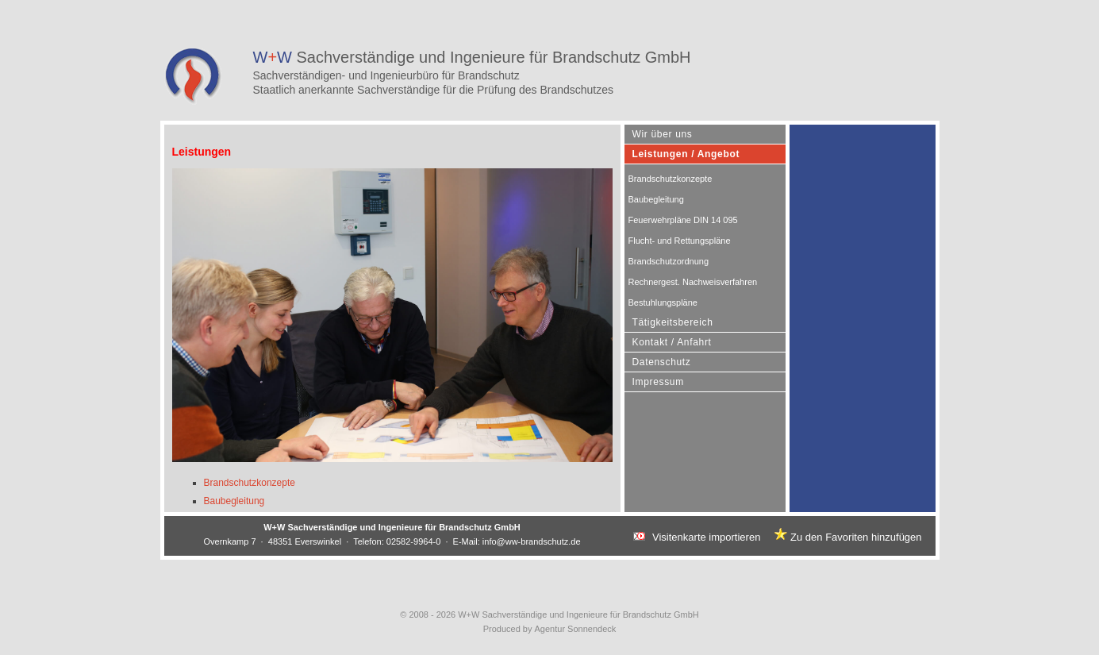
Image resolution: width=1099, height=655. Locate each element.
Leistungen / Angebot (686, 154)
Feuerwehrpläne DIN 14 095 (683, 220)
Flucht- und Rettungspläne (679, 240)
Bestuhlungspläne (662, 302)
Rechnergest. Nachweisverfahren (693, 282)
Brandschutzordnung (668, 261)
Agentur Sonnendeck (576, 629)
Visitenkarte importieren (706, 537)
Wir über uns (662, 134)
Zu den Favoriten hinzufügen (856, 537)
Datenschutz (661, 362)
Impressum (658, 381)
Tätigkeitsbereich (672, 322)
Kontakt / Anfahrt (672, 342)
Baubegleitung (234, 501)
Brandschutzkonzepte (249, 482)
